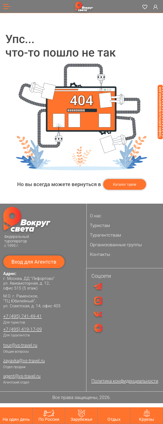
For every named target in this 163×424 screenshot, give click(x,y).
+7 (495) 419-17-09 (22, 329)
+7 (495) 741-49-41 (22, 316)
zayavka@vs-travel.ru (24, 360)
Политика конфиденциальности (124, 381)
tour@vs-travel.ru (20, 345)
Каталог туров (124, 184)
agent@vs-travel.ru (22, 376)
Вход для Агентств (33, 262)
